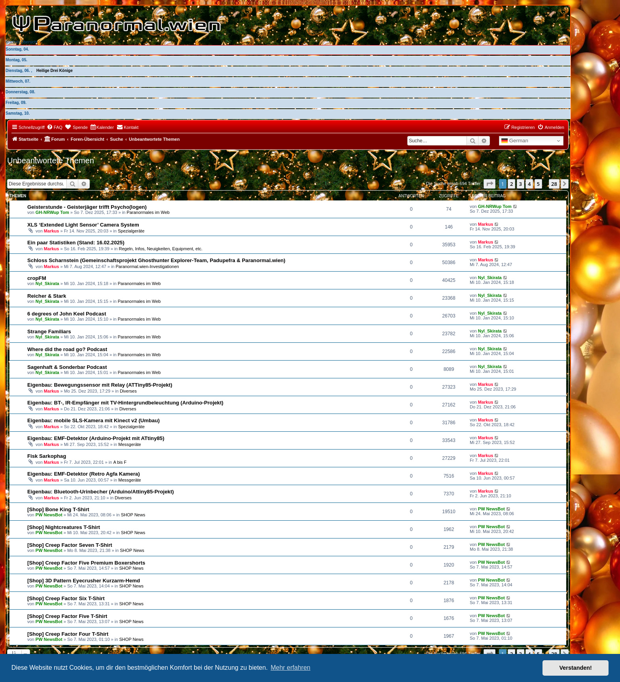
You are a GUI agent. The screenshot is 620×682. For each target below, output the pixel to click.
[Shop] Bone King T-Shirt (58, 509)
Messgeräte (129, 444)
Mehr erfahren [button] (290, 667)
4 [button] (529, 183)
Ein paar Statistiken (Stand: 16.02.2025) (76, 243)
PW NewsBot (49, 514)
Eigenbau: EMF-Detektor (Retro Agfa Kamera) (83, 474)
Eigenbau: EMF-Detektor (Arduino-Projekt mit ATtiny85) (95, 438)
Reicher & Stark (46, 296)
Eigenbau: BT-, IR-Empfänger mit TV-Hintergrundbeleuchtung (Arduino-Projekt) (125, 403)
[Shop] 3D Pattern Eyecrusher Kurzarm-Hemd (83, 581)
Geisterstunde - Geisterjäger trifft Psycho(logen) (87, 207)
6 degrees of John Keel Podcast (66, 314)
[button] (489, 184)
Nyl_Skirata (47, 283)
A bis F (120, 462)
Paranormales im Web (148, 212)
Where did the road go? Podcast (67, 349)
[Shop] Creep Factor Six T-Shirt (66, 598)
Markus (51, 231)
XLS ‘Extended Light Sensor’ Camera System (83, 225)
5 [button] (538, 183)
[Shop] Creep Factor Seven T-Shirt (69, 545)
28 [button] (554, 183)
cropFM (36, 278)
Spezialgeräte (131, 231)
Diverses (128, 391)
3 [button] (520, 183)
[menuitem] (54, 127)
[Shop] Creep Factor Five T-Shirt (67, 616)
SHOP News (133, 514)
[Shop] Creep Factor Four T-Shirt (67, 634)
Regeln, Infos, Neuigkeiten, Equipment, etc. (160, 248)
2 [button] (511, 183)
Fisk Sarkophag (46, 456)
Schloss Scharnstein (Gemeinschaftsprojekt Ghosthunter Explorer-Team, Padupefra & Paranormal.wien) (156, 260)
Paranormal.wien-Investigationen (147, 266)
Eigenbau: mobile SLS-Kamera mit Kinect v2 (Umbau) (93, 420)
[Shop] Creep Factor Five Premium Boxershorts (86, 563)
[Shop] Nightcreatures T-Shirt (63, 527)
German (514, 141)
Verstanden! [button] (576, 668)
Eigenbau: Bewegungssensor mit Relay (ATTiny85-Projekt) (99, 385)
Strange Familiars (49, 331)
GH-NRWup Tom (52, 212)
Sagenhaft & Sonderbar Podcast (67, 367)
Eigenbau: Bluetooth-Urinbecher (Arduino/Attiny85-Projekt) (100, 492)
